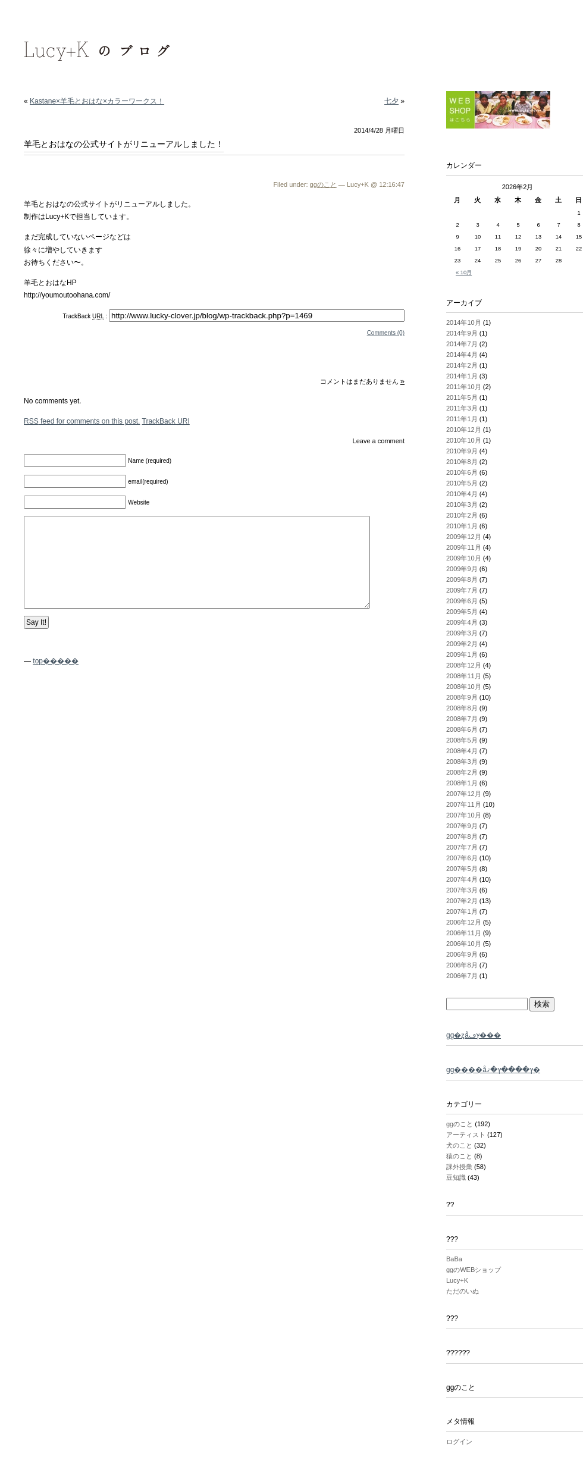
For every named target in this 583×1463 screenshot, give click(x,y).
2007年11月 (463, 804)
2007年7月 (462, 847)
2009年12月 (463, 536)
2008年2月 (462, 772)
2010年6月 (462, 472)
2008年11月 (463, 675)
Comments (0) (386, 333)
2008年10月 (463, 686)
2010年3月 (462, 504)
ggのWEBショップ (473, 1269)
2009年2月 (462, 643)
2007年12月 (463, 793)
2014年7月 (462, 343)
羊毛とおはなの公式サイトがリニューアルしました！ (124, 144)
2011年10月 (463, 386)
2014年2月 (462, 365)
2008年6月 (462, 729)
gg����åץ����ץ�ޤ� (493, 1070)
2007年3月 (462, 890)
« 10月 (464, 272)
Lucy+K (457, 1280)
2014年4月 (462, 354)
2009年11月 (463, 547)
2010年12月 (463, 429)
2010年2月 (462, 515)
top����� (56, 661)
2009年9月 (462, 568)
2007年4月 (462, 879)
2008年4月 (462, 750)
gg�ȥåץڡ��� (473, 1035)
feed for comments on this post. (82, 421)
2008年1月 (462, 783)
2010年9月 (462, 451)
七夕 (391, 101)
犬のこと (459, 1145)
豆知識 (456, 1177)
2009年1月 (462, 654)
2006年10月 (463, 943)
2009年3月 (462, 633)
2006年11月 (463, 932)
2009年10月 (463, 558)
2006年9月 (462, 954)
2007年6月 (462, 857)
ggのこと (323, 184)
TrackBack (166, 421)
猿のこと (459, 1156)
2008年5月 (462, 740)
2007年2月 (462, 900)
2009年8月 (462, 579)
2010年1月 (462, 526)
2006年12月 (463, 922)
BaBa (454, 1258)
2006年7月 (462, 975)
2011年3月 (462, 408)
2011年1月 (462, 418)
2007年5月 (462, 868)
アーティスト (465, 1134)
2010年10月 (463, 440)
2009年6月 (462, 600)
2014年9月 (462, 333)
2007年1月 (462, 911)
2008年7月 (462, 718)
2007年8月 (462, 836)
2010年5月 (462, 483)
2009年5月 (462, 611)
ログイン (459, 1441)
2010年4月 (462, 493)
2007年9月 (462, 825)
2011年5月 (462, 397)
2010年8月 (462, 461)
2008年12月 (463, 665)
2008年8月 (462, 708)
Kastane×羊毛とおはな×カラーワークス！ (97, 101)
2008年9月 (462, 697)
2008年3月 (462, 761)
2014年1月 (462, 376)
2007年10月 (463, 815)
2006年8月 (462, 965)
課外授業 (459, 1166)
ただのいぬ (462, 1291)
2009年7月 (462, 590)
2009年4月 (462, 622)
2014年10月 (463, 322)
